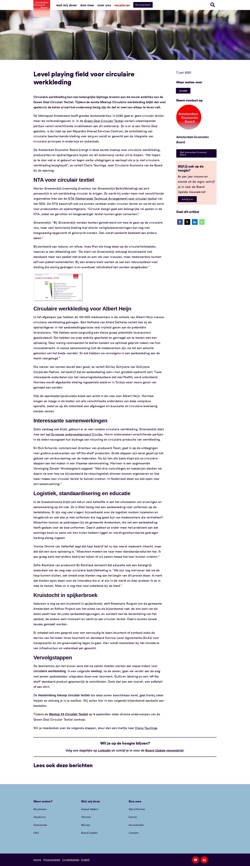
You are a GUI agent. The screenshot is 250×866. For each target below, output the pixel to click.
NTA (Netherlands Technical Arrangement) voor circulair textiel (112, 198)
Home (37, 860)
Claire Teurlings (146, 728)
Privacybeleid (51, 860)
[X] (187, 222)
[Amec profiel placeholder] (188, 106)
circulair (183, 90)
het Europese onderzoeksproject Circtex (74, 434)
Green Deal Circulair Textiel (104, 121)
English (85, 860)
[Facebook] (180, 222)
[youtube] (195, 859)
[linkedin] (204, 859)
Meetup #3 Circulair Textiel (68, 714)
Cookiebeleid (70, 860)
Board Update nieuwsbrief (164, 750)
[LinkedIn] (194, 222)
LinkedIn (104, 750)
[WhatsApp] (201, 222)
